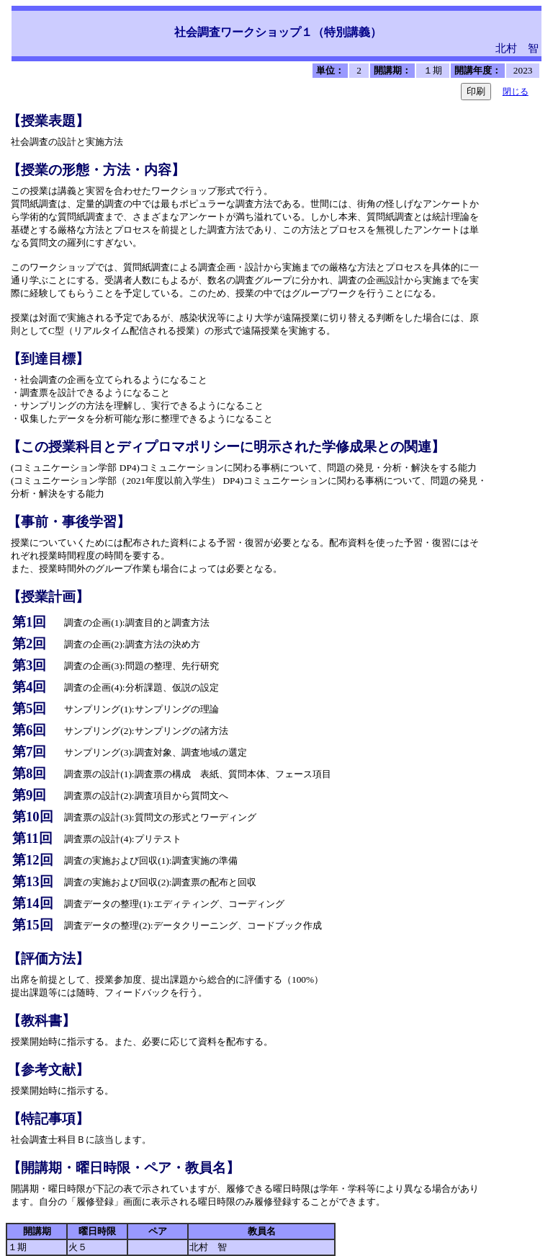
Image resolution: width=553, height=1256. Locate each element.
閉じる (516, 92)
